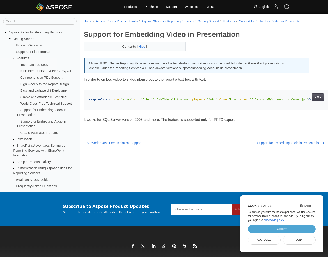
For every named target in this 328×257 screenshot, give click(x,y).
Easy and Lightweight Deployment (44, 90)
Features (22, 58)
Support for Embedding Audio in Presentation (274, 143)
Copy (301, 97)
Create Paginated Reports (39, 132)
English (261, 7)
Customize (264, 239)
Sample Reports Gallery (33, 162)
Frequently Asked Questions (36, 186)
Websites (191, 7)
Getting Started (23, 39)
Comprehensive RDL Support (41, 77)
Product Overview (29, 45)
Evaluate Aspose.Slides (33, 180)
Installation (24, 139)
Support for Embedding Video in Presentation (270, 21)
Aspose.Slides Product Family (117, 21)
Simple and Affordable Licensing (43, 97)
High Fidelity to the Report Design (44, 84)
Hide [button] (138, 46)
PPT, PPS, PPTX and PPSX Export (45, 71)
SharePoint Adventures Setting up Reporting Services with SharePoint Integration (39, 150)
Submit (240, 209)
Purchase (151, 7)
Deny (299, 239)
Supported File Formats (33, 52)
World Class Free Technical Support (46, 103)
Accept (282, 229)
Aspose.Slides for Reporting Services (35, 32)
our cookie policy (274, 220)
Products (130, 7)
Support (171, 7)
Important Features (34, 64)
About (210, 7)
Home (88, 21)
